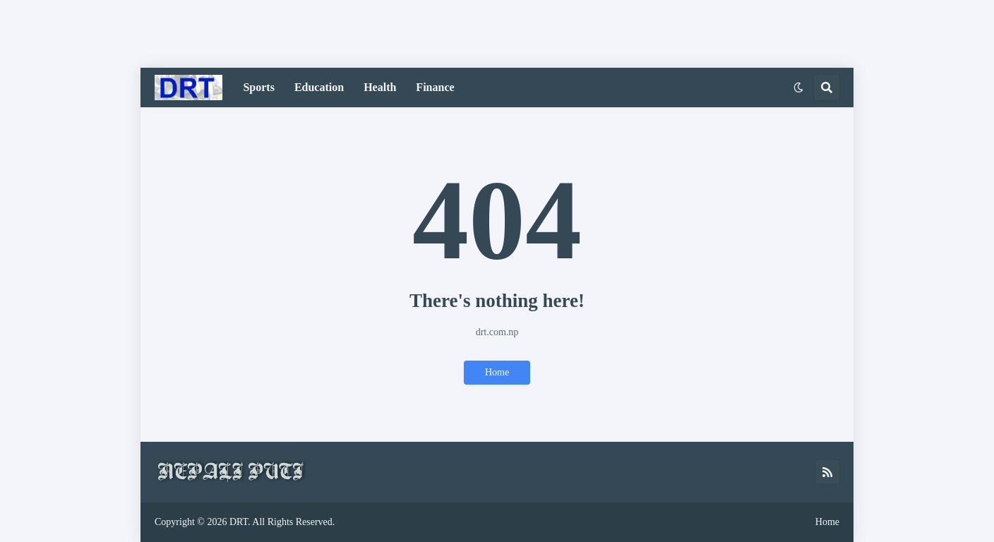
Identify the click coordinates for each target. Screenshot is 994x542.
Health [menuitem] (380, 87)
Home (497, 372)
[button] (798, 87)
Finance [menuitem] (435, 87)
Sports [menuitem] (258, 87)
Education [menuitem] (319, 87)
